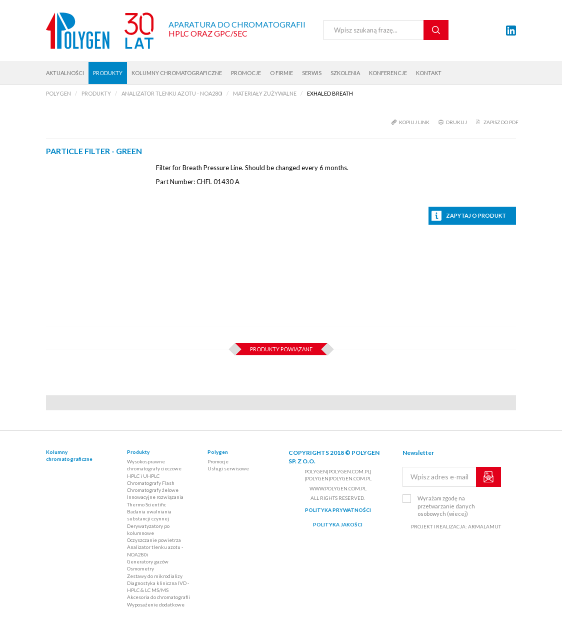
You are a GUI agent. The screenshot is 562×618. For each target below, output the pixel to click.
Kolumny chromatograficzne (177, 73)
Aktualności (65, 73)
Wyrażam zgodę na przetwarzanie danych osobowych (446, 506)
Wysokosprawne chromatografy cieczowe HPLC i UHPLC (154, 468)
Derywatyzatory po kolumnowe (148, 529)
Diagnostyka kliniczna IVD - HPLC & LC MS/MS (158, 586)
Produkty (107, 73)
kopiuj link (414, 122)
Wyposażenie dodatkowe (155, 604)
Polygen (218, 452)
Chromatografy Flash (150, 483)
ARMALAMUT (484, 526)
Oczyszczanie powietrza (154, 540)
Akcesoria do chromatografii (158, 597)
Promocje (246, 73)
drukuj (456, 122)
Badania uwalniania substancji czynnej (149, 514)
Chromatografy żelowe (152, 490)
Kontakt (429, 73)
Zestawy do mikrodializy (154, 576)
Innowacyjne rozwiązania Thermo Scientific (155, 500)
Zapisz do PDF (501, 122)
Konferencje (388, 73)
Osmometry (140, 568)
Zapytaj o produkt (476, 215)
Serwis (312, 73)
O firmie (281, 73)
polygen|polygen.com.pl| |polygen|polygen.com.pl (338, 474)
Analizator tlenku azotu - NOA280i (155, 550)
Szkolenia (345, 73)
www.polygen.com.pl (338, 488)
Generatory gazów (147, 561)
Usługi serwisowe (228, 468)
